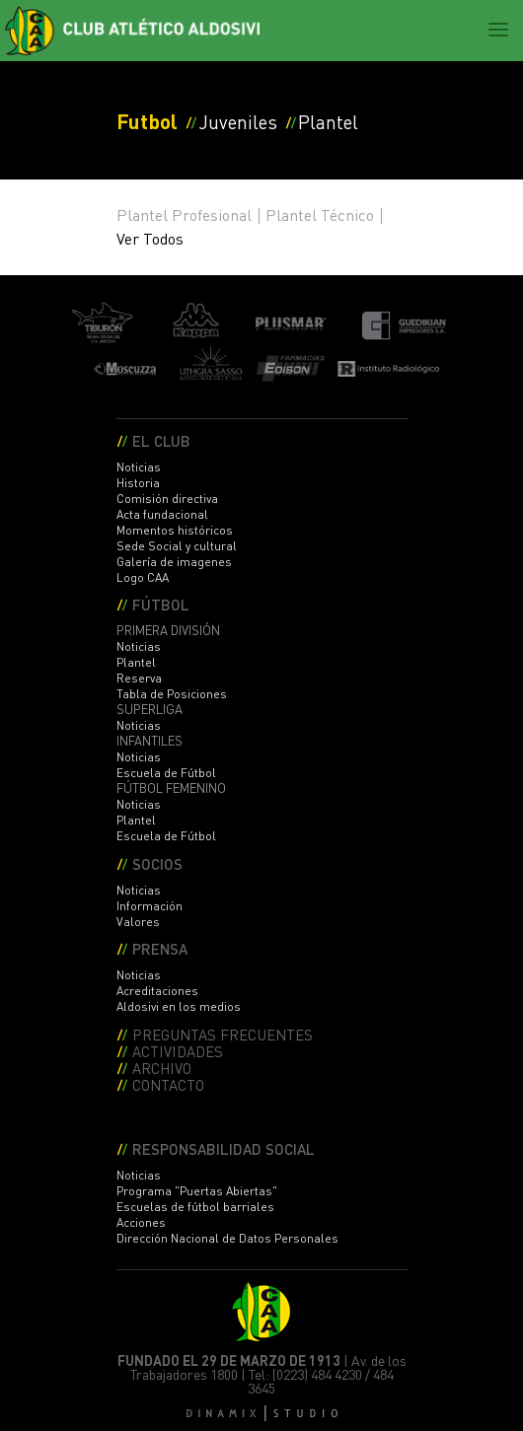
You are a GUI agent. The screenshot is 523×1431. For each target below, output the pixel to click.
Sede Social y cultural (176, 545)
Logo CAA (142, 577)
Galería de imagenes (174, 561)
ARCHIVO (161, 1067)
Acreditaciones (157, 990)
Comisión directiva (167, 498)
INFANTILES (149, 741)
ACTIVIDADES (177, 1050)
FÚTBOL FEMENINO (171, 788)
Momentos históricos (174, 530)
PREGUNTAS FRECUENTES (222, 1034)
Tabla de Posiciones (171, 693)
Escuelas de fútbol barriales (195, 1206)
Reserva (139, 678)
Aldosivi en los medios (178, 1006)
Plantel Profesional (184, 215)
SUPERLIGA (149, 709)
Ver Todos (150, 239)
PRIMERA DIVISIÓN (168, 630)
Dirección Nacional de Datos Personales (227, 1238)
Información (149, 905)
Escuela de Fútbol (166, 772)
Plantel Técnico (319, 215)
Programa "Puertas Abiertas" (196, 1190)
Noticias (138, 467)
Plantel (136, 662)
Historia (138, 482)
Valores (138, 921)
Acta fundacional (162, 514)
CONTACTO (168, 1084)
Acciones (141, 1222)
